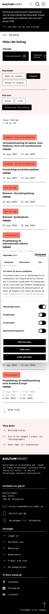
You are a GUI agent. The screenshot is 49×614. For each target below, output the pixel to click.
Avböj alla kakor (24, 357)
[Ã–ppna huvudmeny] (44, 4)
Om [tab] (40, 262)
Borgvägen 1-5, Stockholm (25, 520)
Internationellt (15, 56)
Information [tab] (24, 262)
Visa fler (14, 409)
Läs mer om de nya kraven (23, 26)
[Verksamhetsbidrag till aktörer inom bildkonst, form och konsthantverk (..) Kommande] (24, 145)
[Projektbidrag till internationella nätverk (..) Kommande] (24, 243)
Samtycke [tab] (8, 262)
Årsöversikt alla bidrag (17, 107)
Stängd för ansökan (14, 82)
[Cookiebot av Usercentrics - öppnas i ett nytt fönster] (35, 255)
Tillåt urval (24, 349)
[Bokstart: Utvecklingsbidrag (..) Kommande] (24, 194)
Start (5, 35)
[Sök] (38, 4)
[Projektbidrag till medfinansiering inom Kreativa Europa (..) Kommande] (24, 385)
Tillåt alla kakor (24, 342)
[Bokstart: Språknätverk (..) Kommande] (24, 218)
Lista (20, 101)
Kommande (33, 76)
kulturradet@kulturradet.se (26, 506)
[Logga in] (30, 4)
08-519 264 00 (17, 513)
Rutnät (8, 101)
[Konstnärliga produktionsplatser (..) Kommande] (24, 170)
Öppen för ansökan (14, 76)
